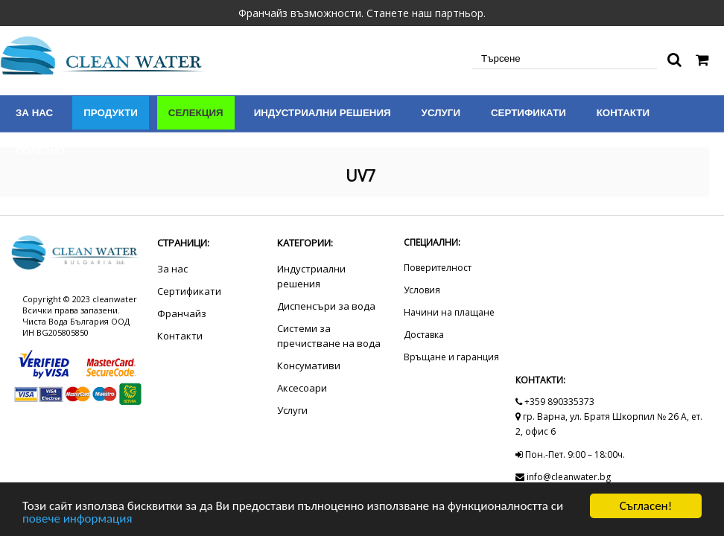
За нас (34, 112)
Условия (422, 290)
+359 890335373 (554, 401)
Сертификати (528, 112)
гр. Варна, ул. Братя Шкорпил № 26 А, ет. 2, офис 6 (608, 424)
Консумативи (308, 365)
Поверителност (437, 267)
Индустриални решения (322, 112)
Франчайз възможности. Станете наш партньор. (362, 13)
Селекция (195, 112)
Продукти (110, 112)
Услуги (441, 112)
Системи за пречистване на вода (329, 336)
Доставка (424, 334)
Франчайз (181, 313)
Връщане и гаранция (451, 357)
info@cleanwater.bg (563, 476)
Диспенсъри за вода (326, 306)
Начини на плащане (449, 312)
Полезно (40, 150)
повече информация (77, 519)
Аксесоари (302, 388)
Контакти (623, 112)
